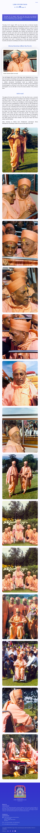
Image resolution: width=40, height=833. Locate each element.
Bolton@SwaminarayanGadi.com (11, 824)
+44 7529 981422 (16, 822)
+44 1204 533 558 (8, 822)
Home (36, 2)
